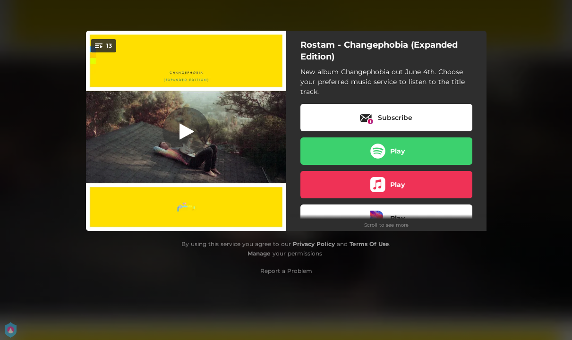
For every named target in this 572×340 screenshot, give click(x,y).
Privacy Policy (314, 243)
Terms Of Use (369, 243)
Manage (259, 253)
